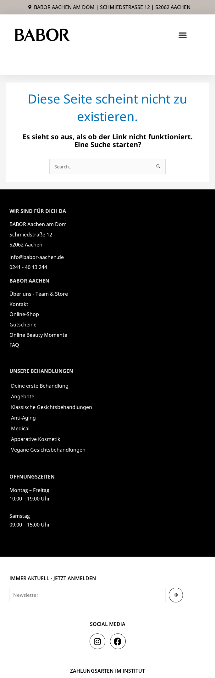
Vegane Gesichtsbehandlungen (48, 449)
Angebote (22, 396)
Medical (20, 428)
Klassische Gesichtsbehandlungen (51, 407)
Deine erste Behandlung (40, 385)
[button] (182, 34)
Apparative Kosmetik (35, 439)
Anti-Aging (23, 417)
